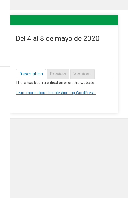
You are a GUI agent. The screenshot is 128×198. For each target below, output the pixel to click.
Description (31, 73)
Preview (58, 73)
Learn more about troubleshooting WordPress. (56, 92)
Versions (82, 73)
